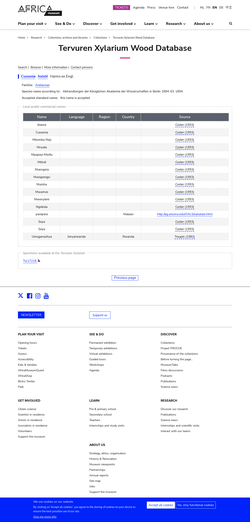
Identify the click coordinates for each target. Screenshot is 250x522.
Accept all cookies (161, 506)
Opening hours (27, 343)
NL (202, 7)
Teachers (94, 420)
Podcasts (166, 376)
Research (36, 38)
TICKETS (121, 7)
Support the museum (31, 437)
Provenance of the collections (179, 354)
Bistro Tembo (26, 381)
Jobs (92, 486)
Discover (169, 334)
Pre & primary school (102, 409)
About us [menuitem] (204, 25)
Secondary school (100, 415)
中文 (229, 7)
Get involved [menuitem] (123, 25)
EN (214, 7)
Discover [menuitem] (92, 25)
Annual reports (98, 475)
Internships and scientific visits (180, 426)
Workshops (96, 365)
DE (221, 7)
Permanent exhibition (102, 343)
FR (208, 7)
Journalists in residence (32, 426)
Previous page (125, 277)
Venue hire (166, 7)
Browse (36, 67)
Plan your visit (31, 334)
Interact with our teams (175, 431)
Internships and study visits (106, 426)
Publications (168, 381)
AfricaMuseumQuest (31, 370)
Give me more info (44, 518)
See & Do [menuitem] (65, 25)
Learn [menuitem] (151, 25)
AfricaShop (25, 376)
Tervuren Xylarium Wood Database (134, 38)
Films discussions (172, 370)
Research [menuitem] (176, 25)
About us (97, 445)
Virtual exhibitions (100, 354)
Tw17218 (30, 261)
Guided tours (97, 359)
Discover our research (174, 409)
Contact (182, 7)
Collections (100, 38)
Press (151, 7)
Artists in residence (30, 420)
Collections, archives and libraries (68, 38)
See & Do (96, 334)
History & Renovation (103, 459)
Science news (169, 387)
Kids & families (27, 365)
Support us (100, 315)
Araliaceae (42, 85)
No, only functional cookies (196, 506)
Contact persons (82, 67)
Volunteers (25, 431)
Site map (95, 481)
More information (55, 67)
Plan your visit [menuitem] (32, 25)
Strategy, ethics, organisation (107, 453)
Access (22, 354)
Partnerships (97, 470)
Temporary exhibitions (103, 348)
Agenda (138, 7)
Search (22, 67)
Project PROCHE (171, 348)
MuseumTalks (169, 365)
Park (21, 387)
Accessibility (25, 359)
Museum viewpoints (102, 464)
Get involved (29, 401)
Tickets (22, 348)
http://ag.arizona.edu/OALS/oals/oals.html (184, 214)
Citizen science (27, 409)
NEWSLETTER (31, 315)
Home (21, 38)
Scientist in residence (31, 415)
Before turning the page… (177, 359)
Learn (94, 401)
